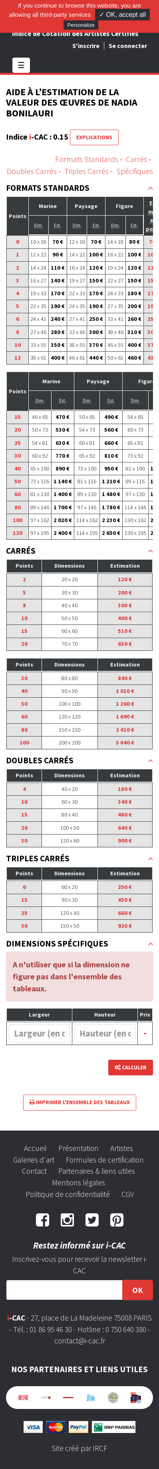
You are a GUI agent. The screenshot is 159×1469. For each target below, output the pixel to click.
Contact (34, 1171)
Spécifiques (134, 171)
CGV (127, 1194)
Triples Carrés (86, 171)
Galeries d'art (33, 1160)
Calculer (131, 1067)
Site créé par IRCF (79, 1448)
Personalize (81, 25)
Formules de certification (105, 1160)
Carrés (136, 159)
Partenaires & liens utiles (96, 1171)
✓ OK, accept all (122, 14)
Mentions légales (78, 1182)
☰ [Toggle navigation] (21, 65)
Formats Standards (86, 159)
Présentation (78, 1148)
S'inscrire (85, 46)
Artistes (121, 1148)
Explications (94, 137)
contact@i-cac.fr (79, 1340)
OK (137, 1290)
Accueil (35, 1148)
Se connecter (128, 46)
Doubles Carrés (32, 171)
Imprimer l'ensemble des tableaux (80, 1102)
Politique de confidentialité (68, 1194)
